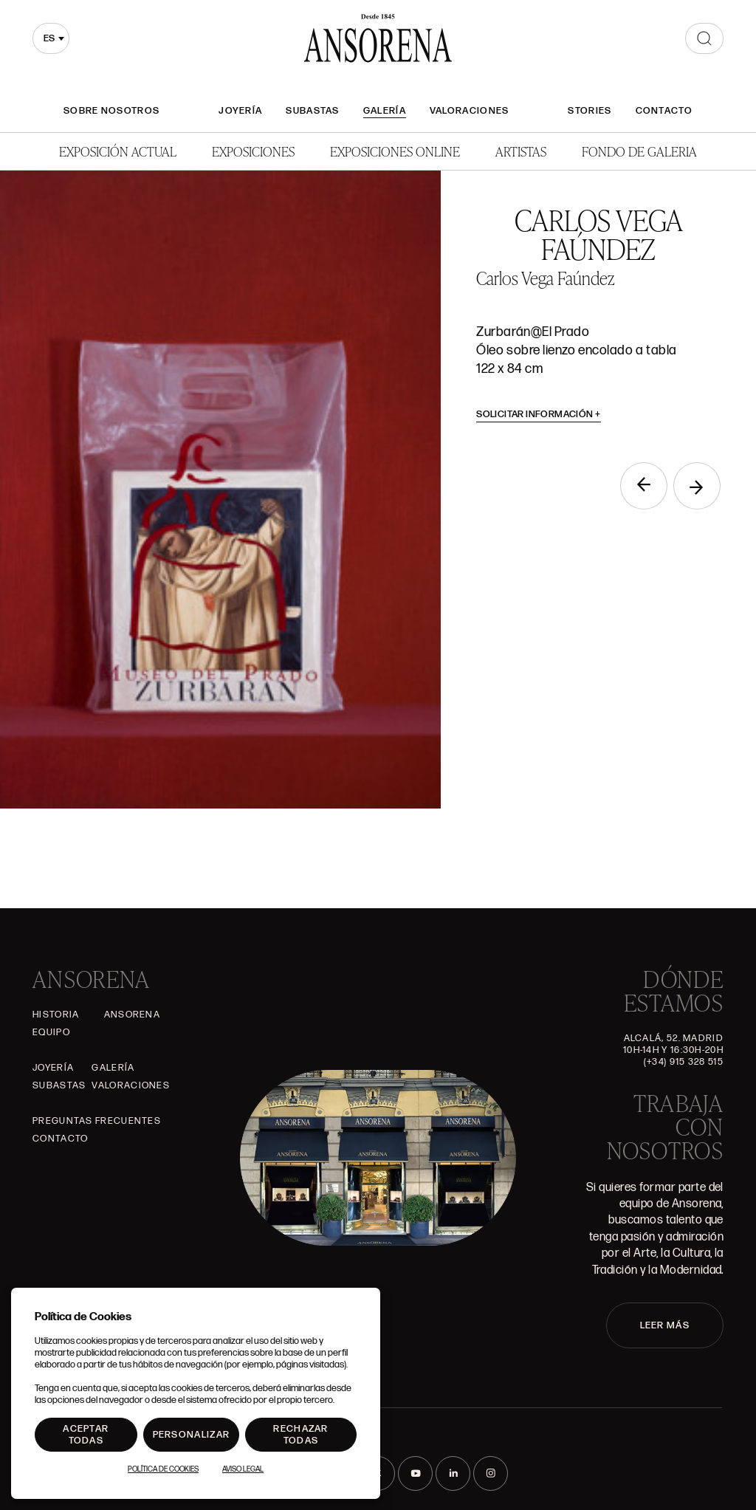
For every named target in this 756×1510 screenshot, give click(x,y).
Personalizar (191, 1435)
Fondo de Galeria (639, 151)
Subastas (312, 111)
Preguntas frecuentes (96, 1121)
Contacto (664, 111)
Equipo (51, 1032)
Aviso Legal (243, 1469)
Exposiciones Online (395, 151)
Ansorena (132, 1014)
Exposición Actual (117, 151)
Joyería (240, 111)
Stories (589, 111)
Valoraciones (469, 111)
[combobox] (51, 38)
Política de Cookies (163, 1469)
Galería (384, 111)
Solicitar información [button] (538, 414)
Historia (55, 1014)
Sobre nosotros (111, 111)
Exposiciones (253, 151)
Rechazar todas (300, 1434)
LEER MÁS (665, 1325)
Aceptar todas (86, 1434)
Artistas (520, 151)
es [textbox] (49, 38)
